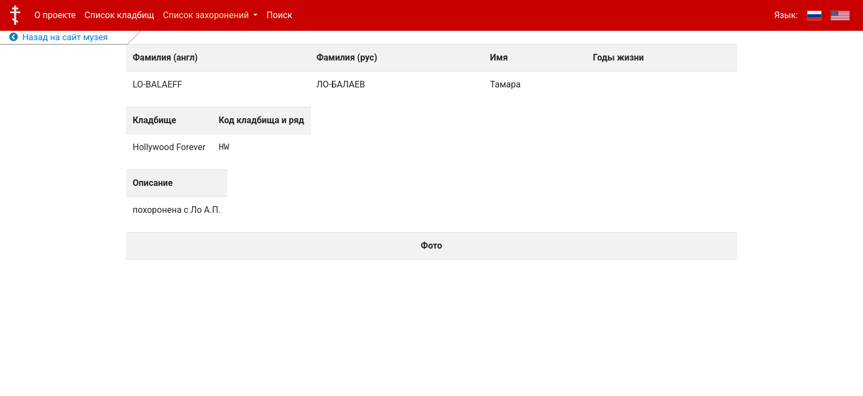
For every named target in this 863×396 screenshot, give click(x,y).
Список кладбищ (119, 15)
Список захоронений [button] (207, 15)
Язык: (786, 15)
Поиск (279, 15)
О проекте (55, 15)
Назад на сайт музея (58, 37)
